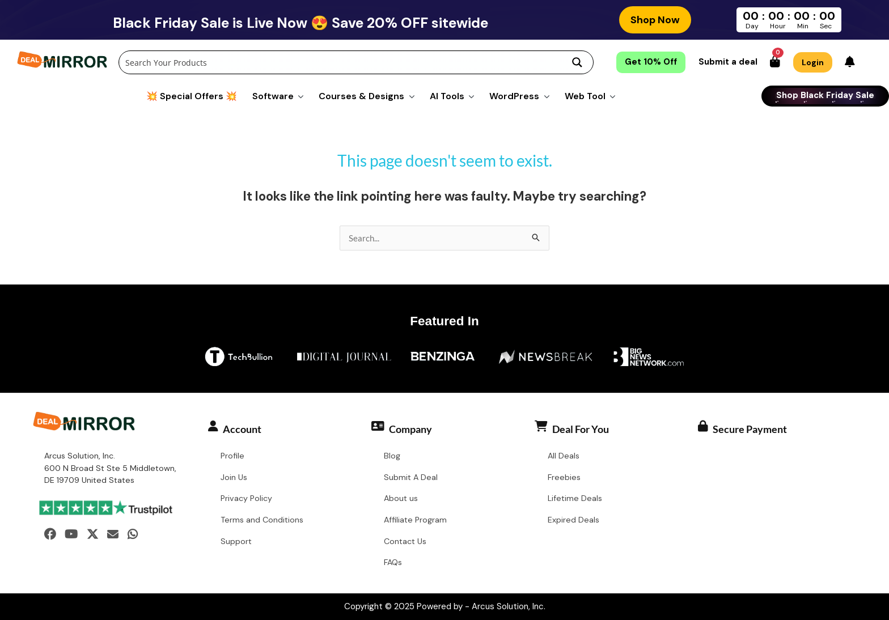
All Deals (563, 456)
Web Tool (585, 96)
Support (236, 541)
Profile (232, 456)
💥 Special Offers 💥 (191, 96)
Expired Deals (573, 520)
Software (273, 96)
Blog (392, 456)
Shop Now (655, 20)
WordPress (514, 96)
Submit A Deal (411, 477)
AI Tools (447, 96)
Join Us (234, 477)
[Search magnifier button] (577, 62)
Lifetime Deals (575, 498)
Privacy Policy (246, 498)
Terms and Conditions (262, 520)
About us (401, 498)
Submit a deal (727, 61)
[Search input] (340, 62)
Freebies (564, 477)
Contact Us (405, 541)
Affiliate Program (415, 520)
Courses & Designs (361, 96)
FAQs (393, 562)
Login (813, 62)
